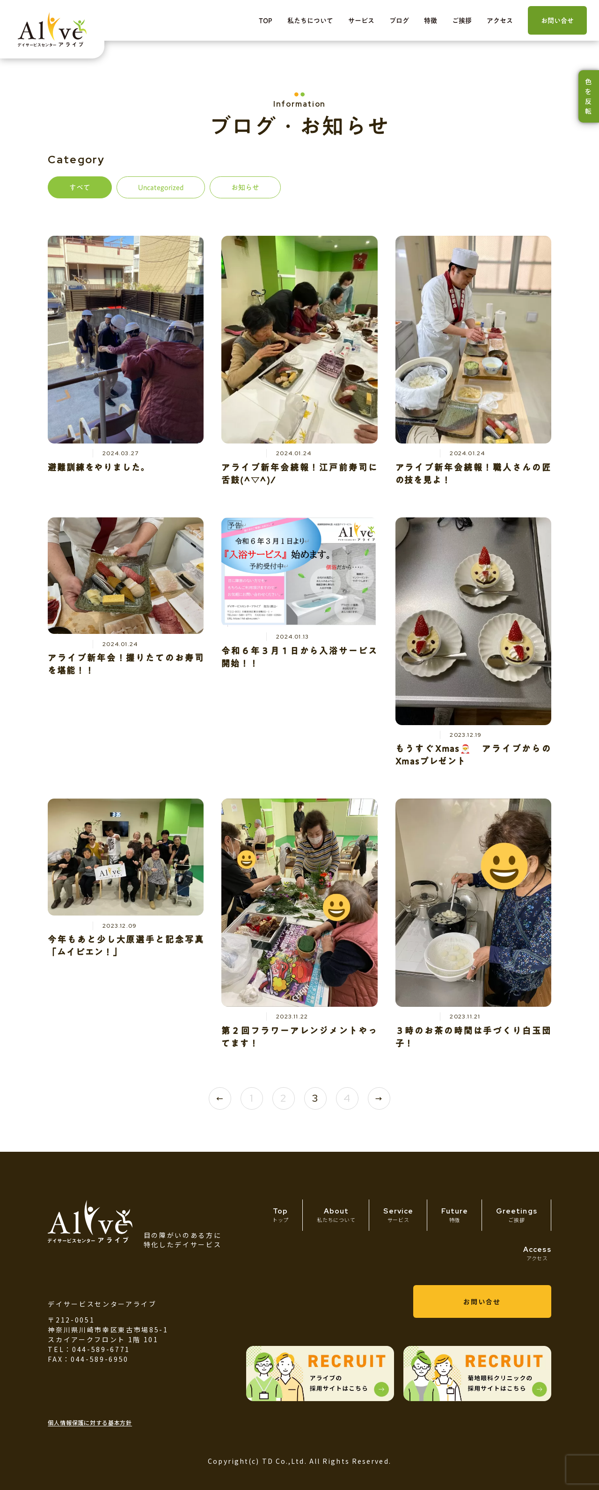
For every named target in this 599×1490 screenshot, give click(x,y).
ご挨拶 (462, 20)
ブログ (399, 20)
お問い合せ (557, 20)
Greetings (516, 1215)
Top (280, 1215)
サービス (361, 20)
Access (537, 1253)
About (336, 1215)
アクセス (500, 20)
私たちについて (310, 20)
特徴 (430, 20)
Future (454, 1215)
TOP (265, 20)
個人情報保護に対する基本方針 (90, 1422)
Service (398, 1215)
